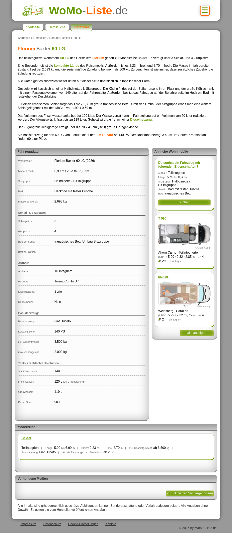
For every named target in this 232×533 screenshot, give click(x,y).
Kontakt (110, 524)
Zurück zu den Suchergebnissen (190, 493)
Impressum (28, 524)
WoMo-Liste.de (206, 528)
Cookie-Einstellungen (83, 524)
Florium (54, 38)
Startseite (24, 38)
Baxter (66, 38)
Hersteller (39, 38)
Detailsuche (57, 27)
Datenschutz (52, 524)
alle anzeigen (196, 333)
